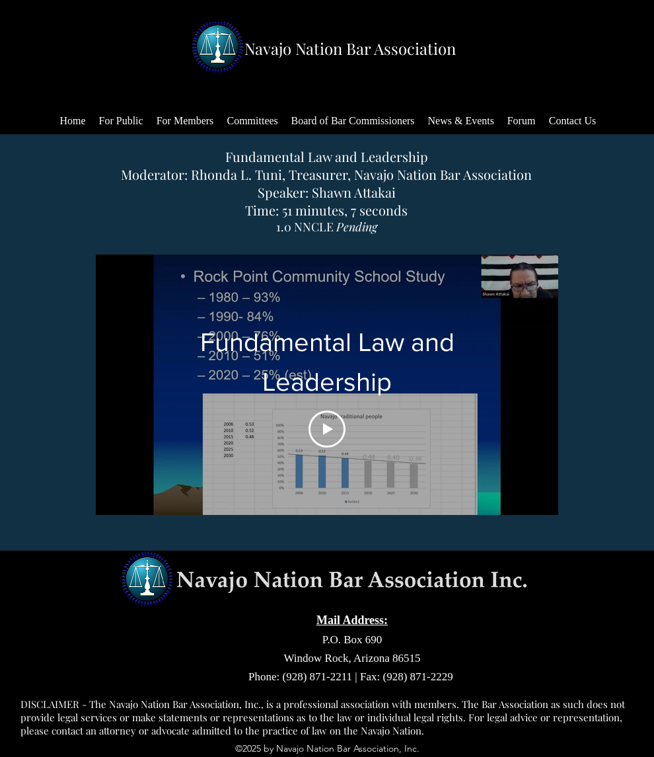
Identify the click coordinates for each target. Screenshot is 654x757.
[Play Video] (327, 429)
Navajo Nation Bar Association (350, 48)
